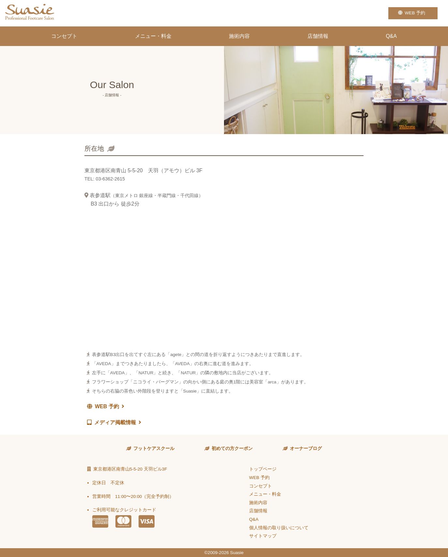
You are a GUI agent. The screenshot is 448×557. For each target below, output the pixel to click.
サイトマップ (262, 536)
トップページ (262, 469)
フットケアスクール (153, 448)
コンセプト (64, 36)
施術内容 (239, 36)
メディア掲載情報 (114, 422)
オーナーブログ (306, 448)
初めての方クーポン (232, 448)
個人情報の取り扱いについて (278, 527)
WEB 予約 (413, 12)
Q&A (391, 36)
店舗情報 (317, 36)
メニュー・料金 (153, 36)
